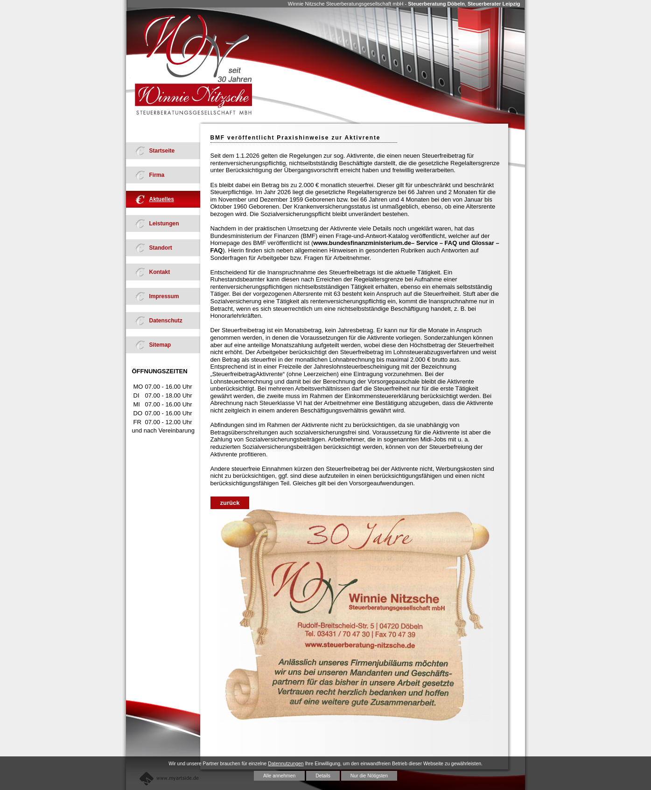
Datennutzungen (285, 763)
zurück (230, 502)
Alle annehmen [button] (279, 775)
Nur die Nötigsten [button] (369, 775)
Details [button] (322, 775)
